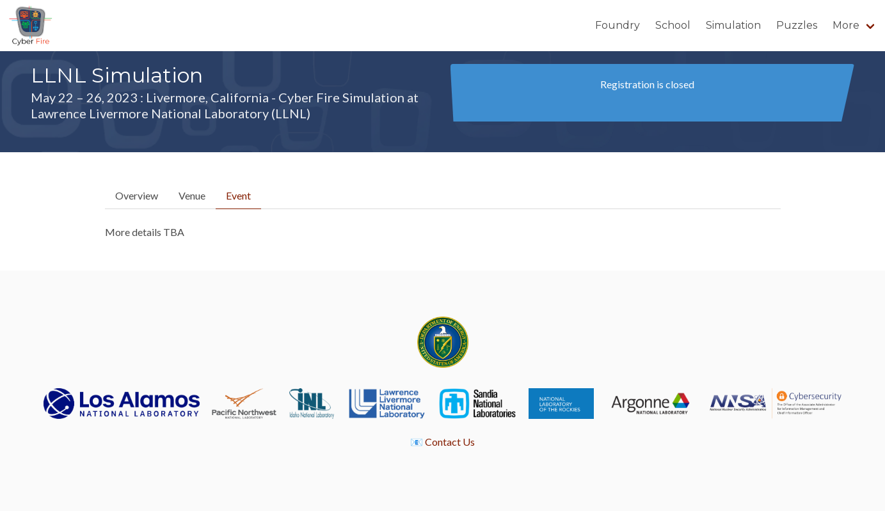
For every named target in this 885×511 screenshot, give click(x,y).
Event (238, 195)
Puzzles (796, 25)
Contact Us (450, 442)
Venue (192, 195)
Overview (136, 195)
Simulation (733, 25)
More (846, 25)
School (672, 25)
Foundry (617, 25)
